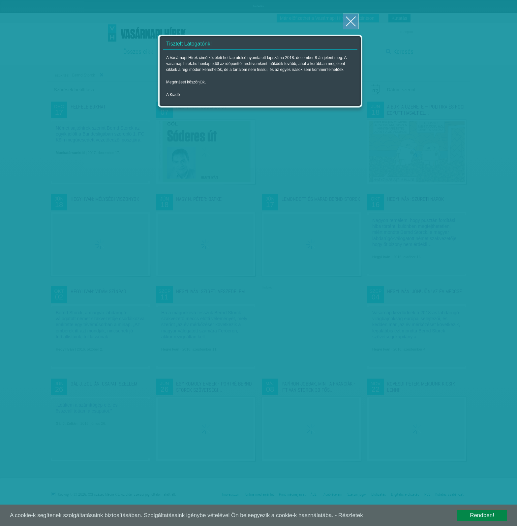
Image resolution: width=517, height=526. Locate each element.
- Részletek (349, 515)
